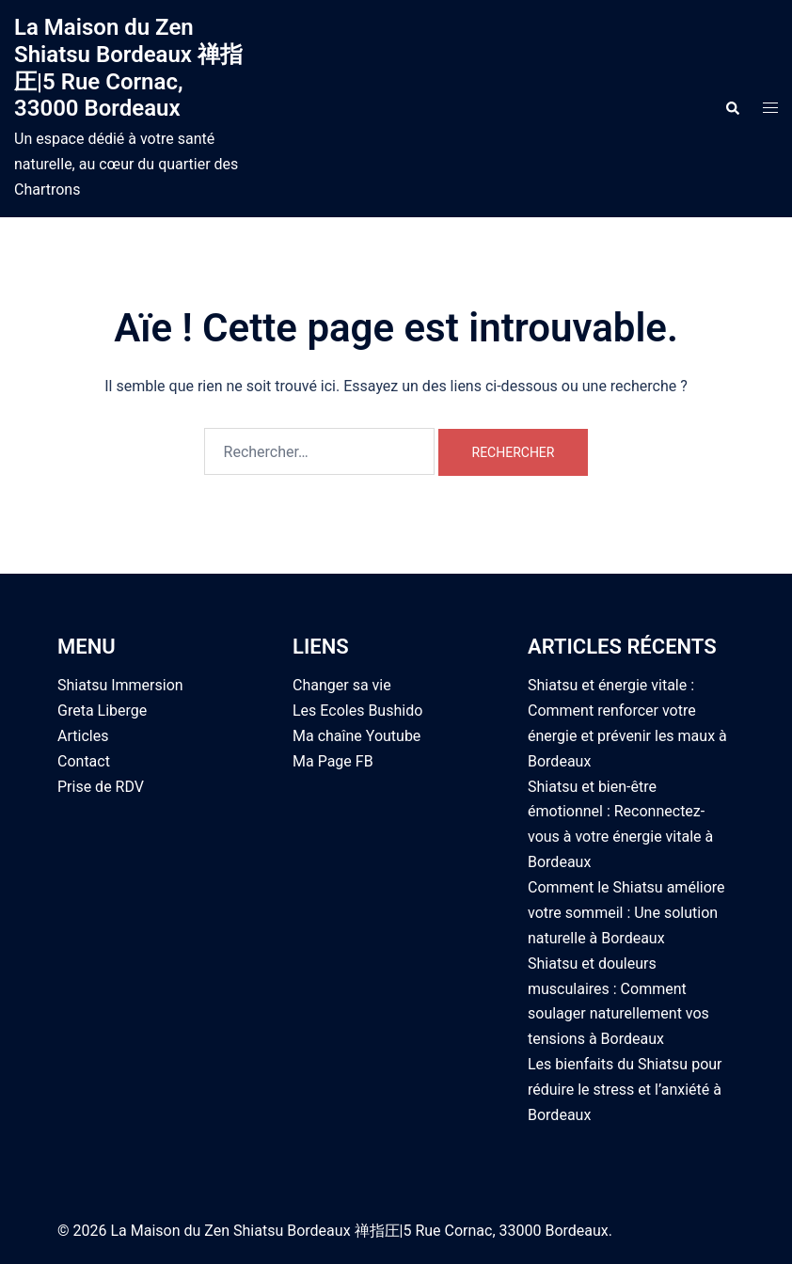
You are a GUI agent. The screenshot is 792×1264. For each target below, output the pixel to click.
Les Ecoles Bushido (357, 710)
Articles (82, 736)
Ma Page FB (333, 761)
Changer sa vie (342, 685)
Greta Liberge (102, 710)
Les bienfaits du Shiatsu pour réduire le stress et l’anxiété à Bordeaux (625, 1089)
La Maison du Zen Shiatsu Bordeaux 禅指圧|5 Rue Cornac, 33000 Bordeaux (128, 67)
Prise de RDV (100, 787)
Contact (83, 761)
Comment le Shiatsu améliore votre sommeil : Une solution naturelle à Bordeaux (626, 912)
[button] (731, 108)
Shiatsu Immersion (120, 685)
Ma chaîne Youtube (356, 736)
